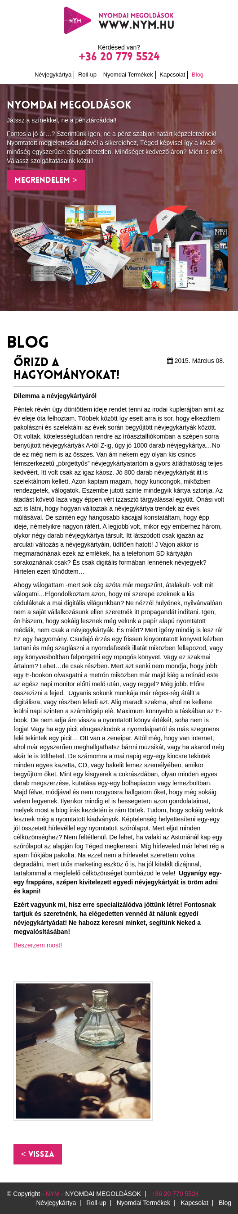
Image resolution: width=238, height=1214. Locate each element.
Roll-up (87, 74)
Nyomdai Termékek (128, 74)
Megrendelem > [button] (45, 180)
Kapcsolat (172, 74)
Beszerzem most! (37, 945)
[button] (37, 1154)
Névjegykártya (53, 74)
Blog (197, 74)
